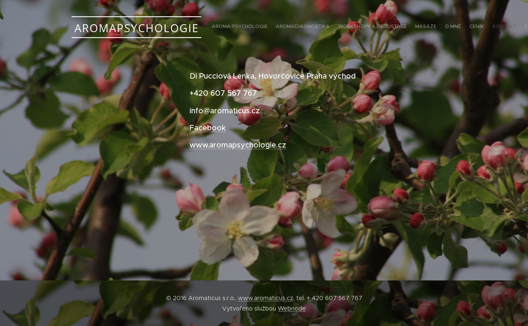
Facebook (208, 127)
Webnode (292, 308)
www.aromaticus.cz (265, 298)
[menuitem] (399, 27)
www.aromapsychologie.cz (238, 145)
